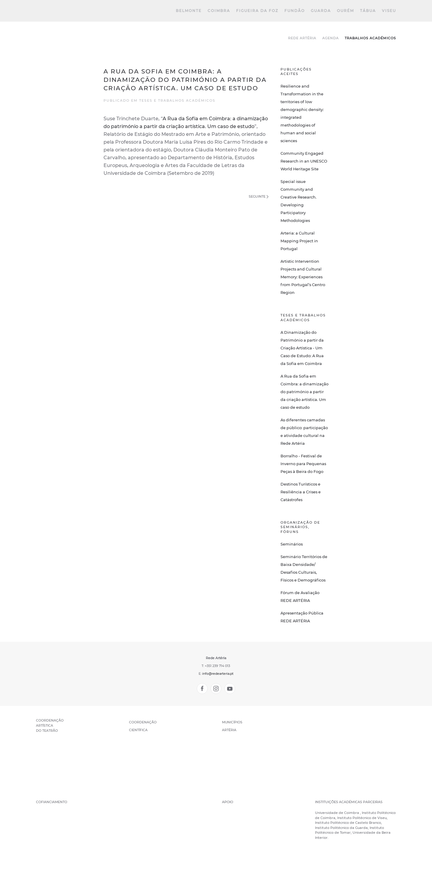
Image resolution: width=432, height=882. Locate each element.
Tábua (368, 10)
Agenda (330, 38)
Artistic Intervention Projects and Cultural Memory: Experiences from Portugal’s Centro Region (302, 277)
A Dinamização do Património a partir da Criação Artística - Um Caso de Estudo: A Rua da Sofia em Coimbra (302, 348)
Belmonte (189, 10)
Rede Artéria (302, 38)
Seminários (291, 544)
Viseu (389, 10)
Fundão (294, 10)
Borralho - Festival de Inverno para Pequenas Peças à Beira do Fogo (303, 464)
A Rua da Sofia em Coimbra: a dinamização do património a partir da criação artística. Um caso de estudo (304, 392)
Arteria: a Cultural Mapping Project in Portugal (299, 241)
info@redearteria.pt (217, 674)
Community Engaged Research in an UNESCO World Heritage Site (303, 161)
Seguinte (258, 196)
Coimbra (219, 10)
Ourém (345, 10)
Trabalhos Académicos (370, 38)
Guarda (321, 10)
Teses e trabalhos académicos (177, 100)
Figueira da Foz (257, 10)
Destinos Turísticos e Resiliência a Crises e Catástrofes (300, 492)
